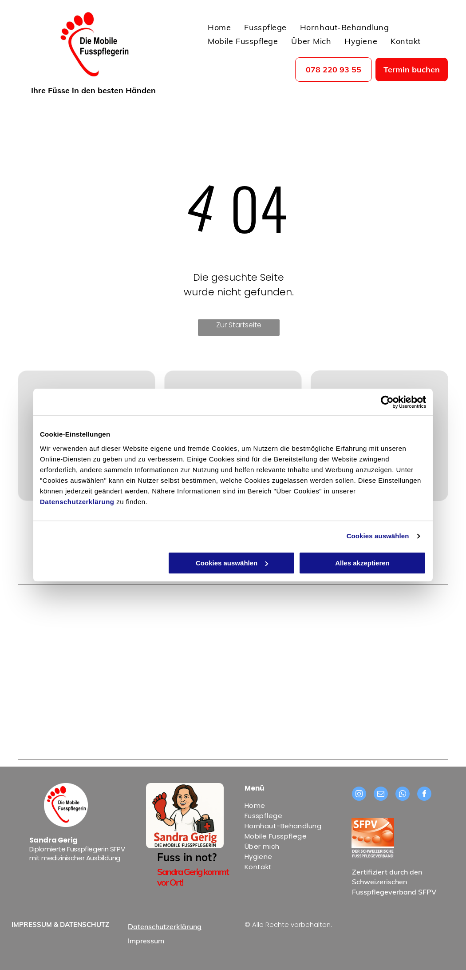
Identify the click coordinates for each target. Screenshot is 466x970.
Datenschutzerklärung (77, 501)
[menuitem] (219, 25)
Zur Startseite (238, 325)
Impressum (146, 940)
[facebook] (424, 795)
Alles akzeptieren (362, 563)
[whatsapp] (402, 795)
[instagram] (359, 795)
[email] (381, 795)
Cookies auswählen (378, 536)
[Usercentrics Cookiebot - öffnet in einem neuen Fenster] (387, 402)
